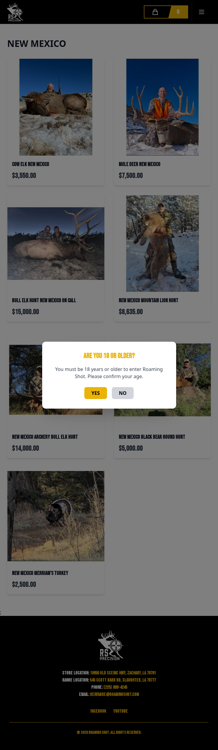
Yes (96, 393)
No (123, 393)
